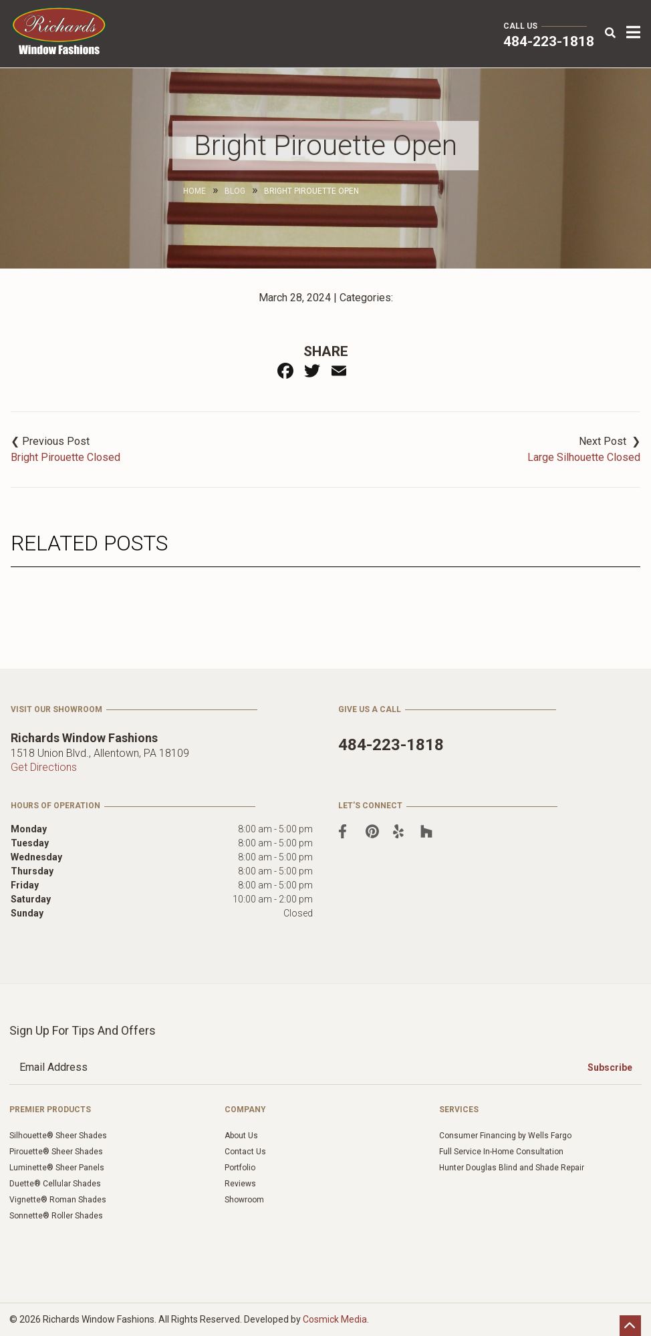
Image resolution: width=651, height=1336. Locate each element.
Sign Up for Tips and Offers (82, 1030)
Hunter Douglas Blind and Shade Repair (511, 1168)
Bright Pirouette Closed (65, 457)
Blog (235, 191)
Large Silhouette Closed (583, 457)
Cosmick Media (335, 1319)
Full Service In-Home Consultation (501, 1152)
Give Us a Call (369, 709)
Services (459, 1109)
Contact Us (245, 1152)
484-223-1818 (548, 41)
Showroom (244, 1200)
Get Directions (44, 767)
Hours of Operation (55, 805)
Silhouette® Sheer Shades (58, 1136)
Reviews (240, 1184)
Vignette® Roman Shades (57, 1200)
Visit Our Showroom (56, 709)
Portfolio (240, 1168)
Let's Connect (370, 805)
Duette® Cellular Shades (55, 1184)
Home (194, 191)
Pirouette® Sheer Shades (56, 1152)
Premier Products (50, 1109)
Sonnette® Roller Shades (56, 1216)
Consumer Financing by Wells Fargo (505, 1136)
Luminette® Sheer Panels (56, 1168)
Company (245, 1109)
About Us (241, 1136)
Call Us (520, 26)
